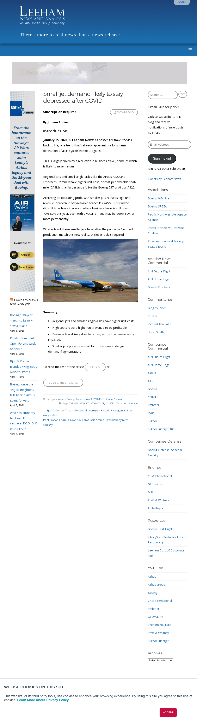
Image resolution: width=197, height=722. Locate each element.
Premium (121, 400)
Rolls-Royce (156, 508)
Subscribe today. (64, 383)
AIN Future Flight (159, 271)
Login (182, 2)
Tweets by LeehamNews (165, 179)
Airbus (62, 400)
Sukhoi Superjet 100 (161, 429)
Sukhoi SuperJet (158, 641)
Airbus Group (157, 585)
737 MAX (69, 404)
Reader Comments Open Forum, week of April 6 (23, 343)
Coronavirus (83, 400)
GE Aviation (155, 617)
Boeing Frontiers (159, 287)
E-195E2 (109, 404)
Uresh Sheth (156, 332)
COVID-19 (97, 400)
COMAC (153, 397)
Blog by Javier (157, 308)
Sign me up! (162, 158)
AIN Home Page (159, 279)
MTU (151, 492)
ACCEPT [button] (168, 712)
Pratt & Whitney (159, 500)
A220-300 (80, 404)
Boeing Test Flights (161, 529)
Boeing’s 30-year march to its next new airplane (21, 320)
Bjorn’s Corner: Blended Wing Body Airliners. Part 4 (23, 366)
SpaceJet (133, 404)
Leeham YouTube (160, 625)
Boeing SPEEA (157, 206)
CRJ (102, 404)
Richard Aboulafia (160, 324)
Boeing (71, 400)
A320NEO (93, 404)
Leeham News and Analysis (24, 302)
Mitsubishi (121, 404)
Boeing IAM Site (159, 198)
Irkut (151, 413)
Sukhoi (152, 421)
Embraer (109, 400)
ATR (151, 381)
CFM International (160, 476)
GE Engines (155, 484)
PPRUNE (153, 316)
